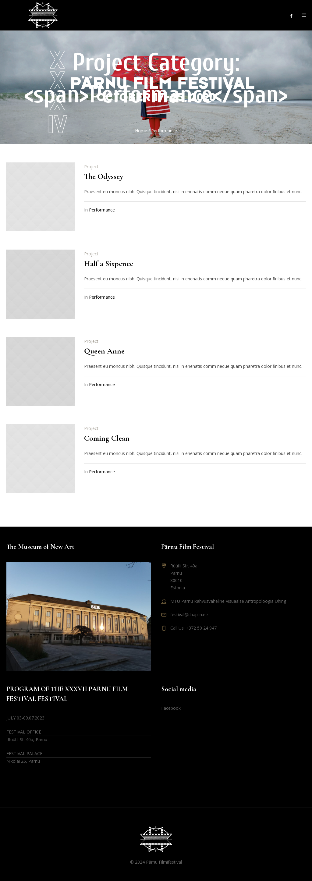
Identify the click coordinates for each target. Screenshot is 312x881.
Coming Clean (106, 438)
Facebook (171, 708)
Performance (102, 210)
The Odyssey (103, 176)
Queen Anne (104, 351)
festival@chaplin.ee (189, 614)
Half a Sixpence (108, 263)
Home (141, 130)
